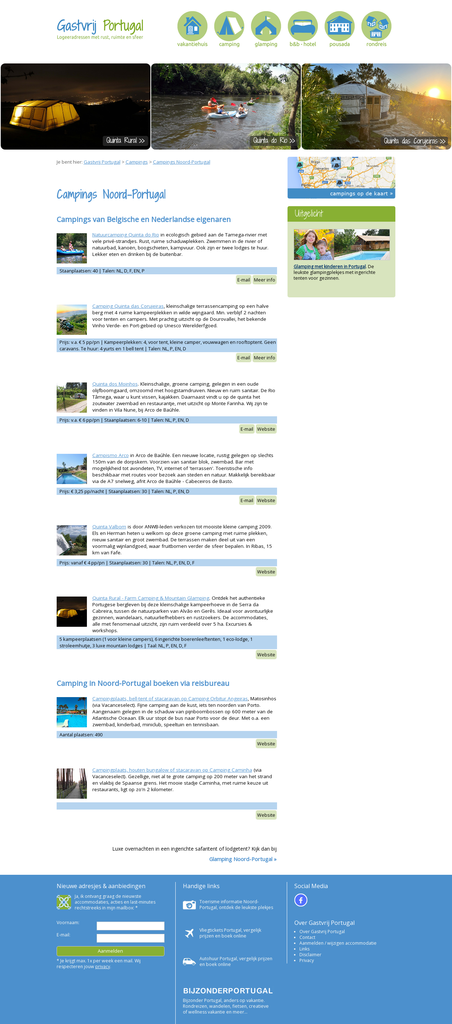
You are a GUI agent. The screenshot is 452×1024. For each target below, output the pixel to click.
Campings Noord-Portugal (181, 162)
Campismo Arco (110, 455)
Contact (307, 937)
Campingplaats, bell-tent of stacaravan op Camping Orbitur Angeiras (170, 698)
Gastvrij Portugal (102, 162)
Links (304, 949)
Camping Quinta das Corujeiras (128, 306)
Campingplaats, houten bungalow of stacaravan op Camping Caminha (172, 770)
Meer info (264, 279)
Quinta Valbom (109, 526)
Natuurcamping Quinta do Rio (125, 234)
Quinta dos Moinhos (115, 384)
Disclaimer (310, 955)
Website (266, 429)
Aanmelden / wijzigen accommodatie (338, 943)
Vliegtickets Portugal (220, 930)
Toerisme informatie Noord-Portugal (229, 904)
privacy (102, 966)
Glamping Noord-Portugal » (243, 859)
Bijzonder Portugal (202, 1000)
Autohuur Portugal (218, 959)
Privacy (306, 960)
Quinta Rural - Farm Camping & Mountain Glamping (150, 598)
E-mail (243, 279)
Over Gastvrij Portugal (322, 931)
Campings (137, 162)
